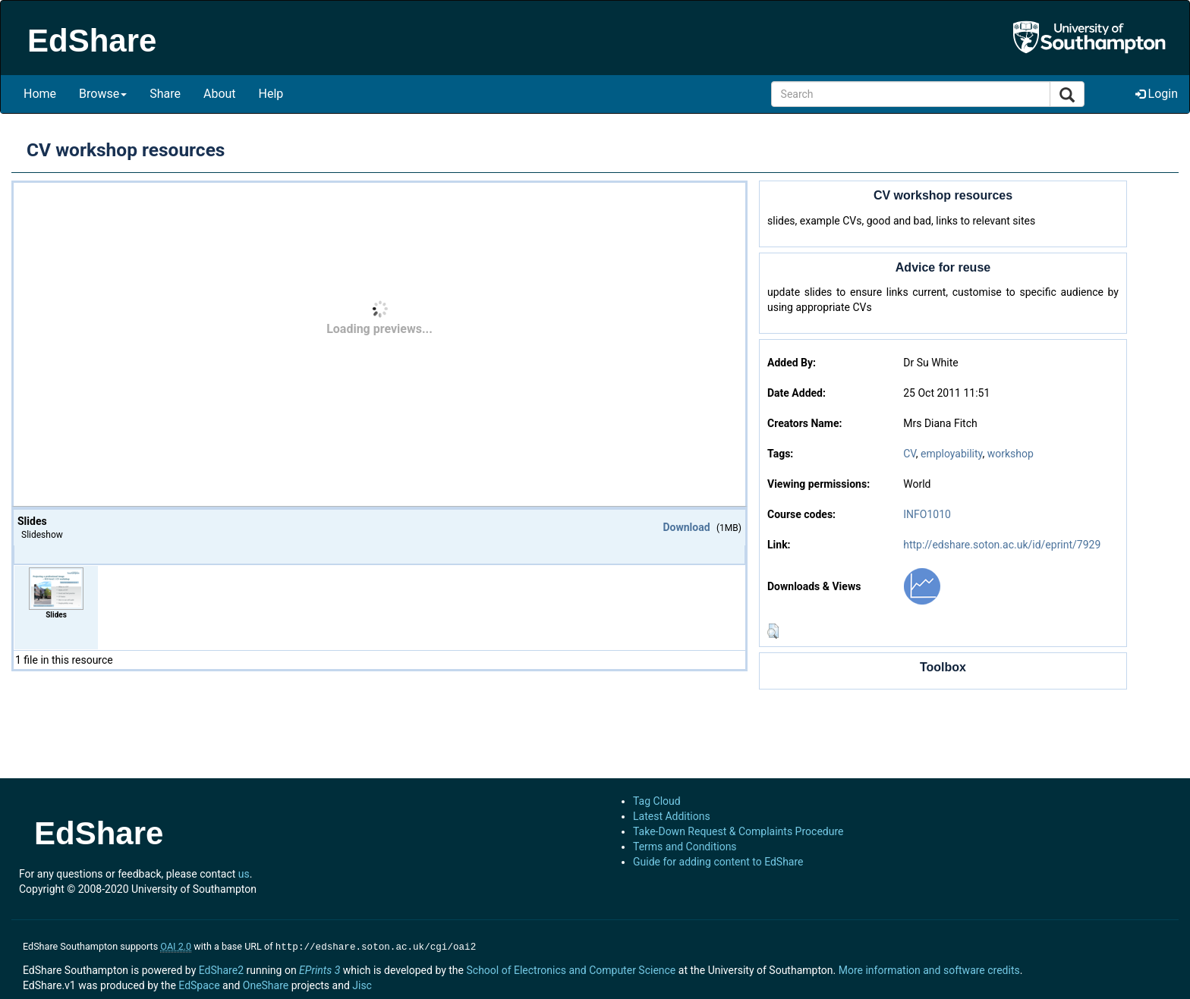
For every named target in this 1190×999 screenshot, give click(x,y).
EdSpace (198, 984)
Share (165, 93)
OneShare (265, 984)
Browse (103, 93)
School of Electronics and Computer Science (570, 969)
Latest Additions (671, 816)
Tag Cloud (657, 801)
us (244, 874)
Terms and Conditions (685, 846)
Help (271, 93)
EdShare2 (221, 969)
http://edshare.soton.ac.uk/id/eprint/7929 (1001, 545)
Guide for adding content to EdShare (718, 862)
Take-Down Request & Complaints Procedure (738, 831)
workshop (1010, 454)
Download (686, 527)
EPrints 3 (319, 969)
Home (40, 93)
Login (1156, 93)
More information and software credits (929, 969)
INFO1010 (927, 514)
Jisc (362, 984)
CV (909, 454)
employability (952, 454)
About (219, 93)
